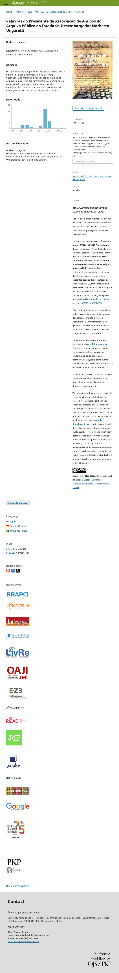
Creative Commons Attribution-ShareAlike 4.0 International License (91, 483)
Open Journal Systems (17, 885)
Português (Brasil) (18, 530)
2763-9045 (11, 548)
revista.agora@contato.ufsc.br (23, 941)
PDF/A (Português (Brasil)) (89, 108)
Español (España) (18, 526)
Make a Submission (18, 502)
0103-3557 (11, 552)
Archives (20, 11)
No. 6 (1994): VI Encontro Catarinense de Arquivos (50, 11)
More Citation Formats (85, 161)
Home (9, 11)
